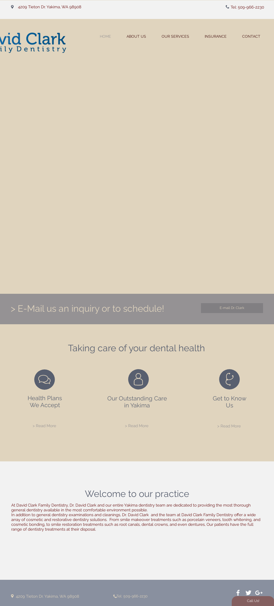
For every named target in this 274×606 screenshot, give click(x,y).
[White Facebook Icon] (238, 593)
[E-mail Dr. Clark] (232, 308)
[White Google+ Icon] (259, 593)
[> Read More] (44, 426)
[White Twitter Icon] (248, 593)
